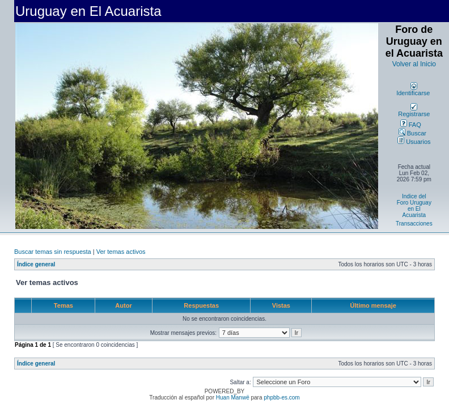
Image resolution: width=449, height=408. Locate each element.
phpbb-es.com (281, 397)
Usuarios (413, 141)
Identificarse (413, 90)
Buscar (412, 133)
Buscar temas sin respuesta (52, 251)
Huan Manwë (232, 397)
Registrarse (414, 111)
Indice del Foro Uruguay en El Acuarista (414, 205)
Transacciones (414, 223)
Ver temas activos (121, 251)
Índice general (36, 264)
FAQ (410, 124)
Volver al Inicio (414, 64)
